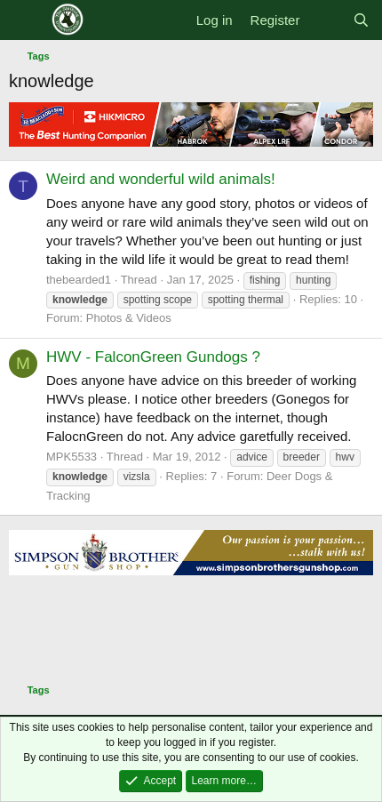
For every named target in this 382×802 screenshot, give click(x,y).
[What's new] (325, 20)
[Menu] (24, 20)
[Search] (361, 20)
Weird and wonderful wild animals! (160, 179)
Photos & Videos (128, 318)
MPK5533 (71, 456)
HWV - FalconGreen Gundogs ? (153, 357)
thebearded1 (78, 279)
